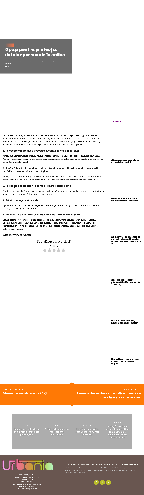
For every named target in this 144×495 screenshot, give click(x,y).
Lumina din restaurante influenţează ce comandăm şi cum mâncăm (109, 395)
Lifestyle (9, 45)
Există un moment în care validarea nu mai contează (124, 199)
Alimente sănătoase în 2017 (25, 393)
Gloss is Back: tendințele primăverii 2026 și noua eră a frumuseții (126, 282)
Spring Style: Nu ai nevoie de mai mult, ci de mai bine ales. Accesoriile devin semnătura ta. (126, 240)
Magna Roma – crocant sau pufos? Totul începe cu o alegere (125, 361)
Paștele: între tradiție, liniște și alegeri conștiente (125, 321)
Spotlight (87, 426)
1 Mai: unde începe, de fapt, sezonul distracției (125, 161)
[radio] (45, 250)
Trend (26, 426)
